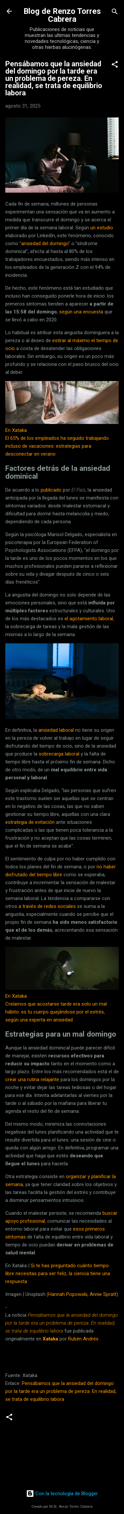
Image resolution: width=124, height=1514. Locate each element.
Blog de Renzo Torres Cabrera (62, 15)
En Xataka (16, 430)
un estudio (101, 228)
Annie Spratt (103, 1294)
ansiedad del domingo (44, 243)
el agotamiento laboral (88, 619)
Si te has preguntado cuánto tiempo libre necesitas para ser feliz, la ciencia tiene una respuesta (57, 1273)
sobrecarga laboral (59, 754)
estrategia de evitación (30, 822)
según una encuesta (81, 312)
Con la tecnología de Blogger (62, 1494)
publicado (51, 490)
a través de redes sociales (47, 906)
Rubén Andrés (83, 1339)
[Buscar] (115, 12)
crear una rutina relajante (32, 1079)
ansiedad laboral (56, 730)
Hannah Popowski (67, 1294)
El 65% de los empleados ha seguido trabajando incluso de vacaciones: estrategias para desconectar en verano (57, 446)
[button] (115, 64)
